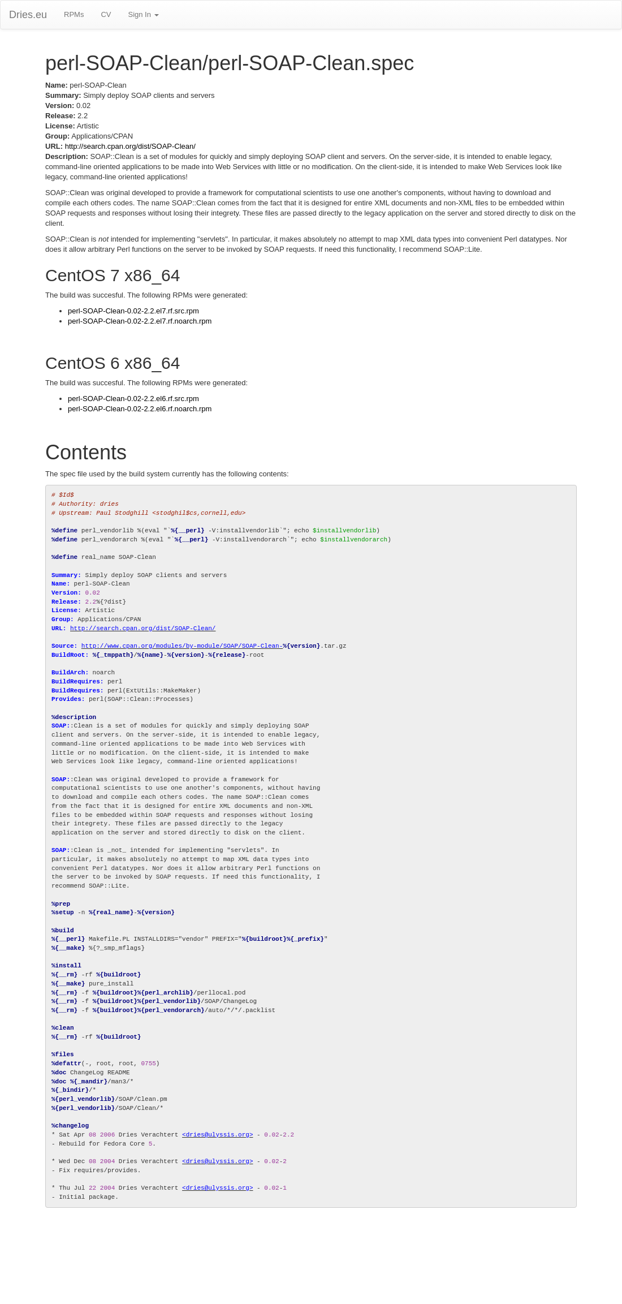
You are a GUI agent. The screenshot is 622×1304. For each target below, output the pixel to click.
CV (106, 14)
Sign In (143, 14)
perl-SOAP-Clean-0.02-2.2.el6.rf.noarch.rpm (139, 408)
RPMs (74, 14)
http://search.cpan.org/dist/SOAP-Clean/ (130, 146)
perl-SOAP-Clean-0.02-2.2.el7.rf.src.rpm (133, 311)
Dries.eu (28, 14)
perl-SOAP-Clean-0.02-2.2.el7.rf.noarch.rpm (139, 321)
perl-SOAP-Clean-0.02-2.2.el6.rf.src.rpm (133, 398)
